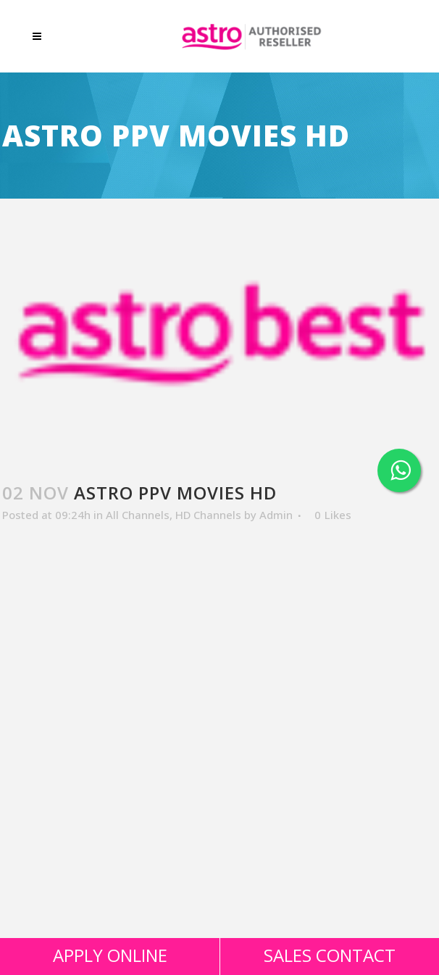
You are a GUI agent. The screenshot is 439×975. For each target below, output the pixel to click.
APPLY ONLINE (110, 955)
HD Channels (208, 514)
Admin (276, 514)
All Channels (138, 514)
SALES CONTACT (330, 955)
